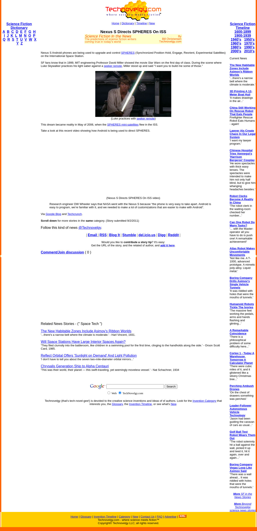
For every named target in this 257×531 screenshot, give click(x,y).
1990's (249, 47)
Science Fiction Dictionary (19, 26)
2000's (236, 51)
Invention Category (204, 400)
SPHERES (128, 52)
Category (124, 516)
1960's (236, 43)
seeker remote (113, 66)
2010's (249, 51)
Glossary (117, 404)
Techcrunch (74, 214)
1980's (236, 47)
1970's (249, 43)
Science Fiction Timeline (242, 26)
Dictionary (128, 23)
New (152, 23)
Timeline (141, 23)
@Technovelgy (89, 227)
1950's (249, 39)
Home (115, 23)
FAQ (159, 516)
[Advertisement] (18, 114)
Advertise (170, 516)
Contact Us (147, 516)
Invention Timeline (140, 404)
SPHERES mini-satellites (123, 124)
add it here (167, 245)
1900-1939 (242, 35)
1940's (236, 39)
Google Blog (53, 214)
